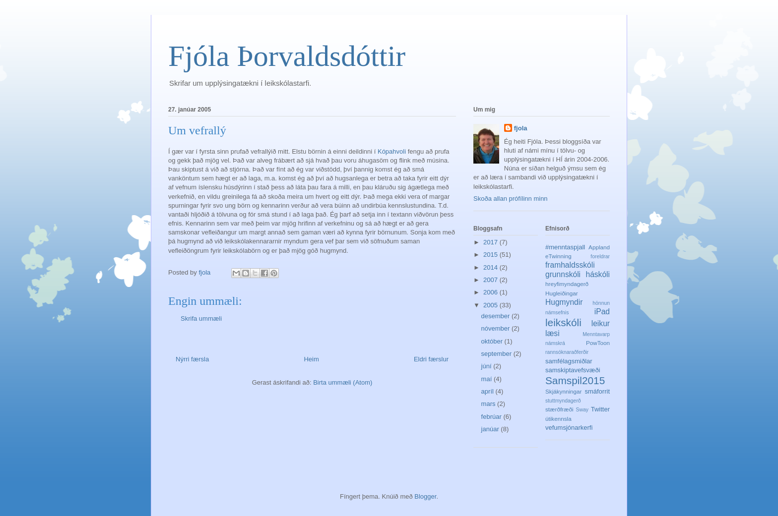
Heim (311, 359)
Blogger (425, 496)
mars (489, 403)
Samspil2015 (575, 380)
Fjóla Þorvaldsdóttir (286, 56)
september (497, 353)
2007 (491, 280)
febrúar (492, 416)
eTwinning (558, 256)
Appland (599, 247)
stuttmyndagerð (563, 400)
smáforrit (597, 391)
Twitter (600, 409)
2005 (491, 305)
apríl (488, 391)
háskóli (597, 274)
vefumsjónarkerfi (568, 427)
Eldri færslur (431, 359)
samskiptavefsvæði (572, 370)
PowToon (598, 343)
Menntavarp (596, 334)
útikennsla (558, 418)
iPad (602, 311)
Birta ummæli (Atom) (342, 382)
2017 (491, 242)
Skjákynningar (563, 391)
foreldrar (600, 256)
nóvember (496, 328)
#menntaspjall (565, 247)
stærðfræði (559, 409)
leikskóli (563, 322)
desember (496, 316)
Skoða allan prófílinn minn (510, 198)
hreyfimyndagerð (566, 284)
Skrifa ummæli (201, 318)
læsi (552, 333)
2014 (491, 267)
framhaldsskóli (570, 265)
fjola (520, 128)
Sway (582, 409)
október (493, 341)
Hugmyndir (564, 302)
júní (487, 366)
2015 (491, 254)
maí (487, 379)
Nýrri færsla (192, 359)
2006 (491, 292)
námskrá (555, 343)
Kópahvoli (393, 151)
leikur (600, 323)
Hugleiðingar (561, 293)
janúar (491, 429)
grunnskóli (563, 274)
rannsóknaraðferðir (566, 352)
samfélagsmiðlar (568, 361)
